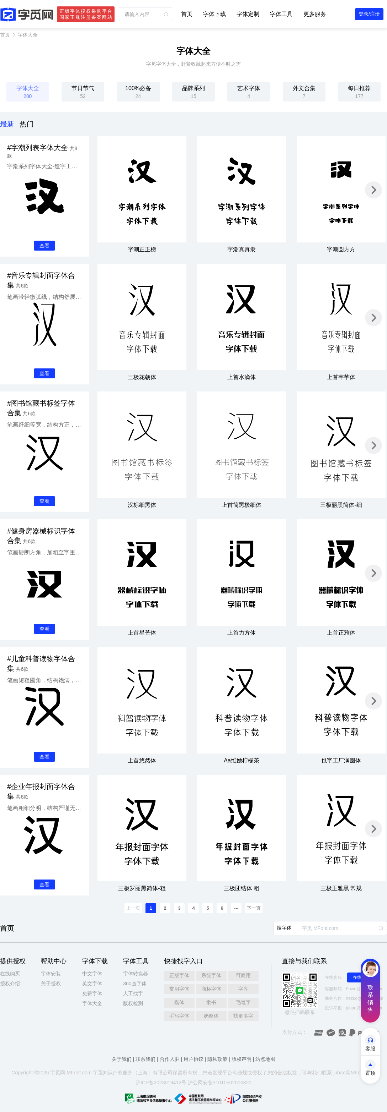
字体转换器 (135, 973)
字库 (243, 989)
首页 (186, 14)
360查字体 (134, 983)
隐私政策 (217, 1059)
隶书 (211, 1002)
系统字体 (211, 975)
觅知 (103, 1072)
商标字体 (211, 989)
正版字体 (179, 975)
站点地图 (265, 1059)
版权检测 (133, 1003)
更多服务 (314, 14)
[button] (373, 189)
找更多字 (243, 1016)
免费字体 (92, 993)
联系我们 (145, 1059)
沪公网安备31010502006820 (219, 1082)
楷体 (179, 1002)
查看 (44, 245)
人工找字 (133, 993)
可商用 (243, 975)
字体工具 (281, 14)
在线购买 (10, 973)
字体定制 (248, 14)
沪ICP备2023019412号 (161, 1082)
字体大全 (28, 35)
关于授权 (51, 983)
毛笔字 (243, 1002)
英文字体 (92, 983)
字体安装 (51, 973)
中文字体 (92, 973)
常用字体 (179, 989)
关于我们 (122, 1059)
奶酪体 (211, 1016)
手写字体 (179, 1016)
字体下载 (214, 14)
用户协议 (193, 1059)
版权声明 (241, 1059)
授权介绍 (10, 983)
